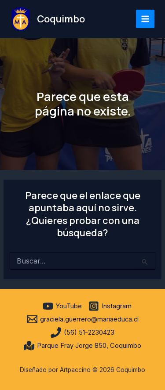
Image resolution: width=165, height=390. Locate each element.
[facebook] (34, 306)
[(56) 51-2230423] (82, 332)
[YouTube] (62, 306)
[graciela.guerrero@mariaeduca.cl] (83, 319)
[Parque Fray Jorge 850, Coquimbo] (82, 345)
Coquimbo (61, 18)
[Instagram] (110, 306)
